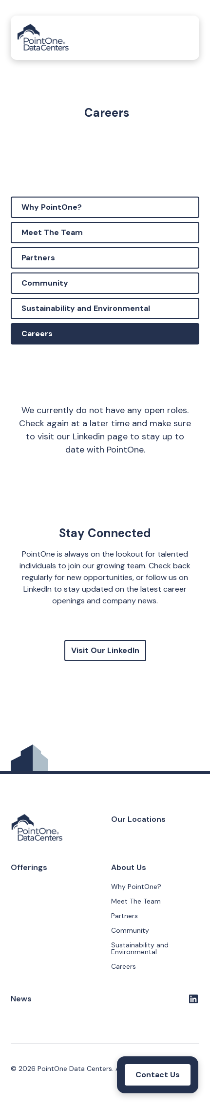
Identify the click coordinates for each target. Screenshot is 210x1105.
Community (44, 283)
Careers (37, 333)
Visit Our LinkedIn (105, 650)
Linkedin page (100, 436)
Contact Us (157, 1074)
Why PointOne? (51, 207)
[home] (43, 37)
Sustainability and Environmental (85, 308)
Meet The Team (52, 232)
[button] (183, 38)
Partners (38, 258)
